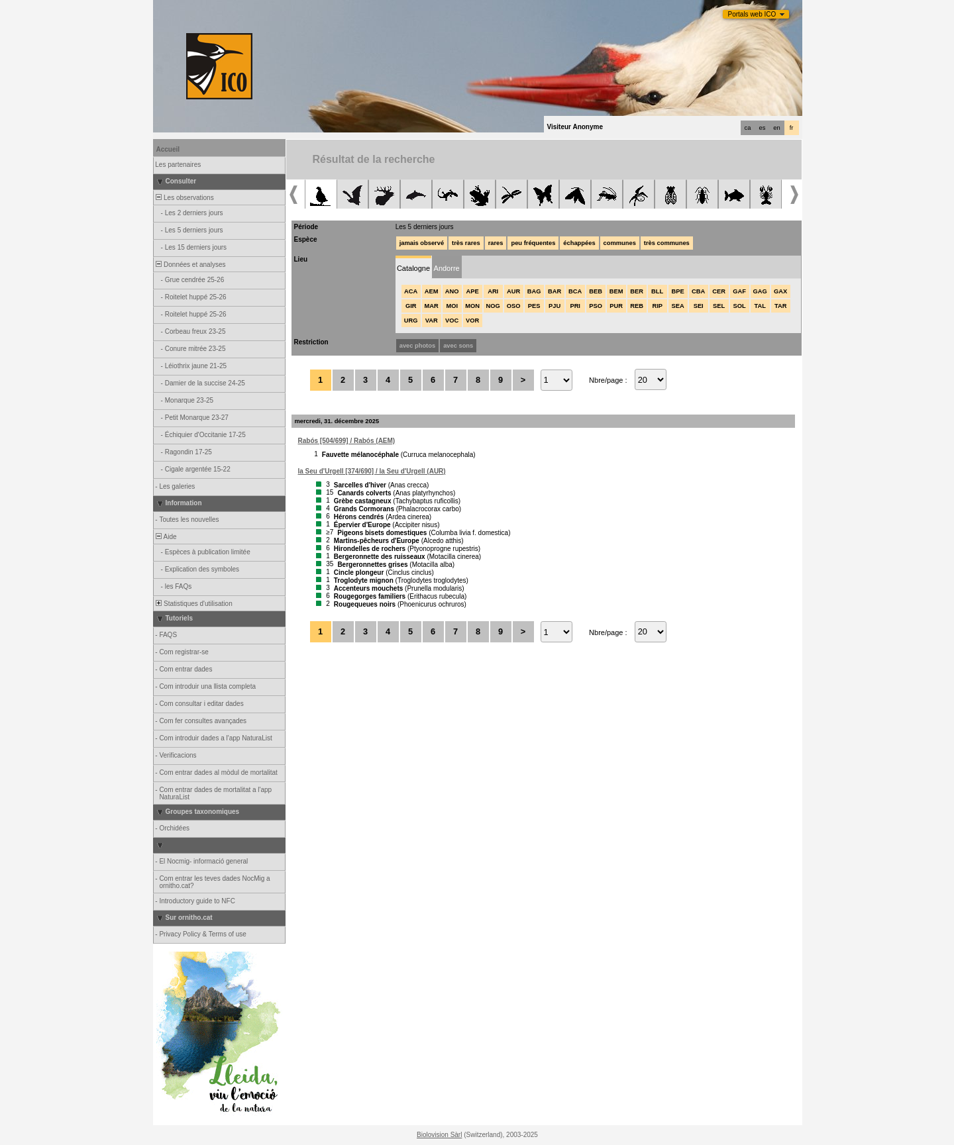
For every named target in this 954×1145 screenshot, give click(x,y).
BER (636, 291)
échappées (579, 243)
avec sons (458, 345)
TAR (780, 306)
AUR (513, 291)
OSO (514, 306)
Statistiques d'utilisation (193, 603)
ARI (493, 291)
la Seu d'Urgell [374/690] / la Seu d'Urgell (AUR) (372, 471)
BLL (657, 291)
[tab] (414, 267)
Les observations (184, 197)
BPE (678, 291)
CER (718, 291)
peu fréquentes (533, 243)
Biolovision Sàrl (439, 1134)
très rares (466, 243)
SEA (678, 306)
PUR (616, 306)
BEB (595, 291)
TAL (759, 306)
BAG (534, 291)
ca (748, 127)
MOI (452, 306)
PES (534, 306)
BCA (575, 291)
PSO (595, 306)
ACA (410, 291)
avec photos (417, 345)
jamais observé (421, 243)
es (762, 127)
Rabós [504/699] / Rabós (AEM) (347, 440)
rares (496, 243)
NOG (493, 306)
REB (636, 306)
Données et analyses (190, 264)
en (776, 127)
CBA (698, 291)
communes (620, 243)
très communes (667, 243)
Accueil (168, 149)
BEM (616, 291)
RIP (657, 306)
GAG (760, 291)
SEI (699, 306)
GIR (411, 306)
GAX (780, 291)
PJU (554, 306)
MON (472, 306)
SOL (739, 306)
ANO (452, 291)
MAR (432, 306)
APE (472, 291)
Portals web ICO (752, 14)
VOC (451, 320)
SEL (719, 306)
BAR (554, 291)
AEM (432, 291)
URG (411, 320)
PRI (575, 306)
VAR (431, 320)
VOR (472, 320)
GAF (739, 291)
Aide (165, 536)
